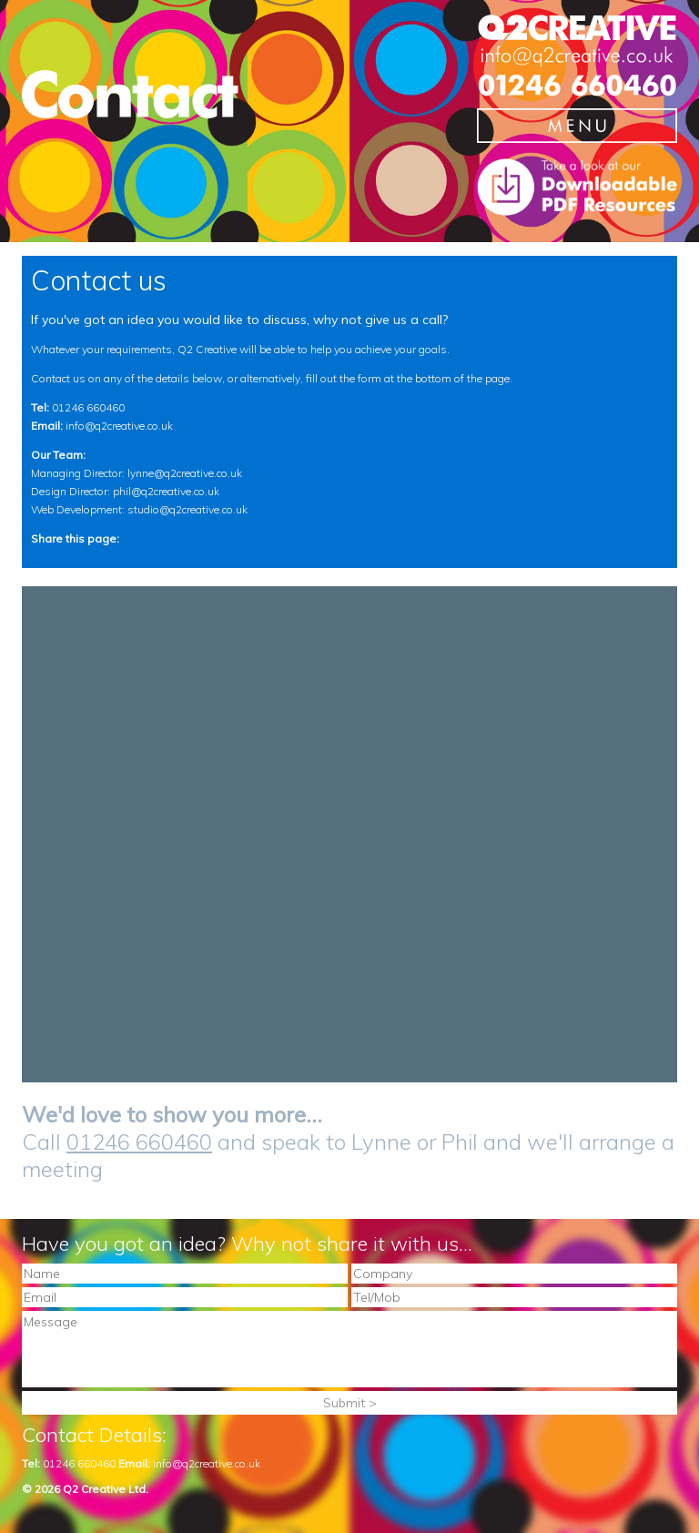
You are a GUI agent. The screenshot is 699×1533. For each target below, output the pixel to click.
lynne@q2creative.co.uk (184, 473)
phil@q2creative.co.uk (166, 491)
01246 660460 (88, 407)
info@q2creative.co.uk (119, 425)
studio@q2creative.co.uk (187, 509)
